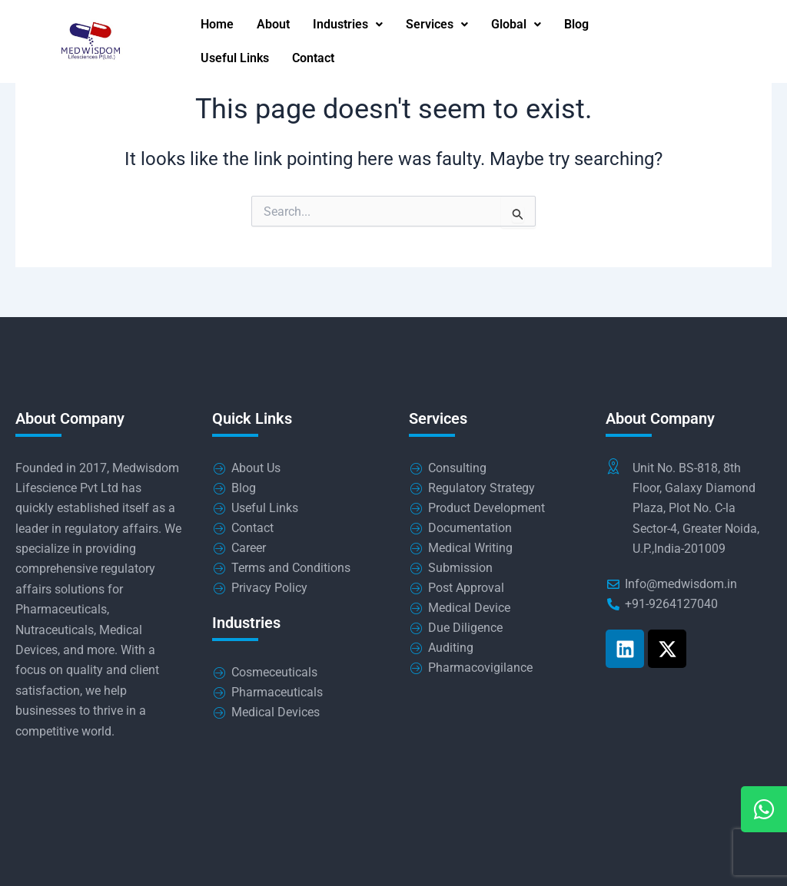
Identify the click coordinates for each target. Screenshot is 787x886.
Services (437, 25)
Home (217, 25)
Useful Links (235, 60)
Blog (576, 25)
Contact (313, 60)
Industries (348, 25)
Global (516, 25)
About (273, 25)
